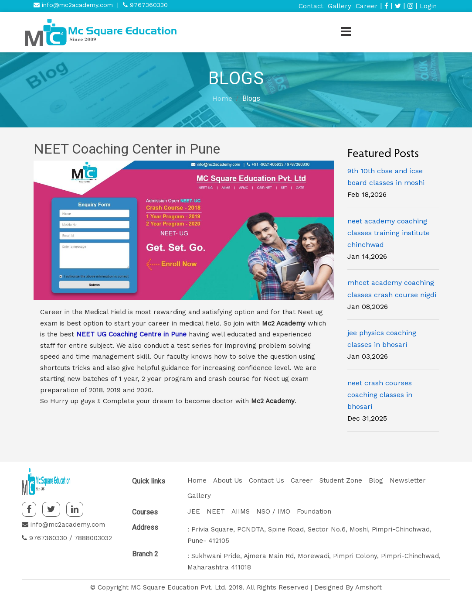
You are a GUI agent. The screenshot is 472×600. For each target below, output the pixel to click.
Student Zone (340, 480)
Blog (376, 480)
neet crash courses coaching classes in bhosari (379, 395)
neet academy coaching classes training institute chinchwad (388, 233)
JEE (193, 511)
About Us (227, 480)
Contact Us (266, 480)
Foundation (314, 511)
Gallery (339, 6)
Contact (311, 6)
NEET (216, 511)
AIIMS (240, 511)
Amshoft (368, 587)
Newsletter (408, 480)
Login (428, 6)
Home (222, 98)
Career (367, 6)
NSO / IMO (273, 511)
